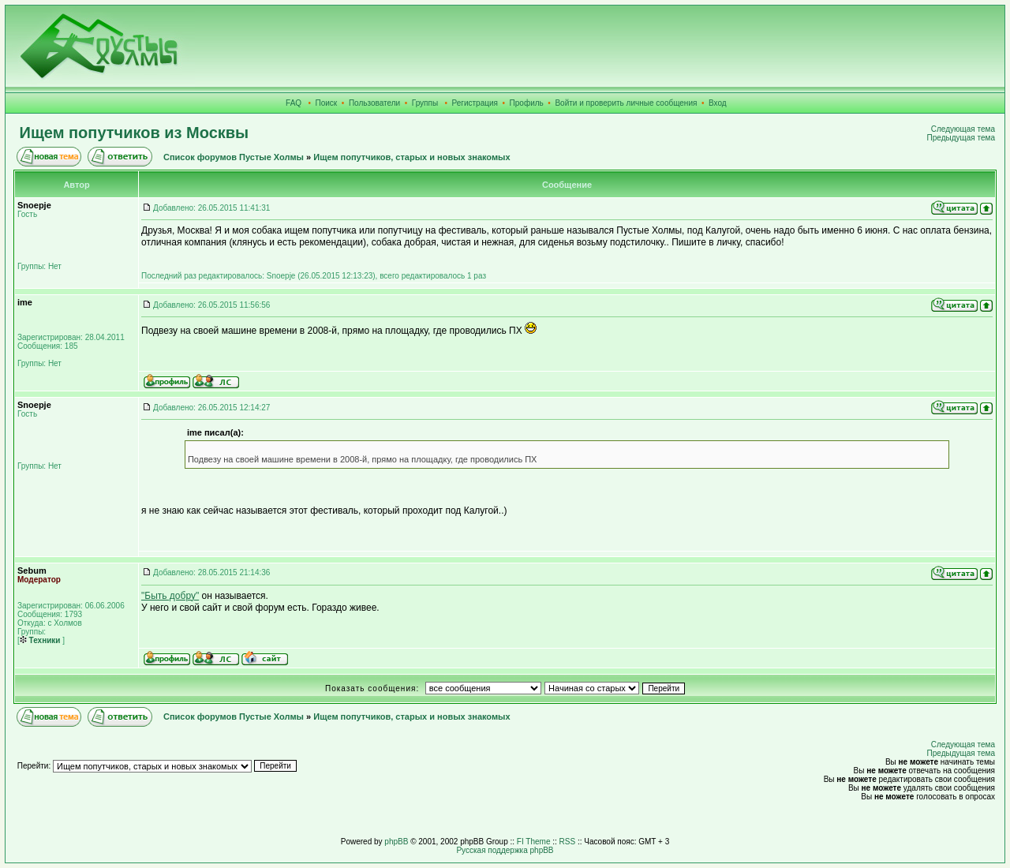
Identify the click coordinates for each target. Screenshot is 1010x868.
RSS (567, 841)
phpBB (396, 841)
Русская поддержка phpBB (504, 850)
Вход (718, 103)
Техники (40, 640)
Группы (425, 103)
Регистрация (475, 103)
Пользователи (374, 103)
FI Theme (534, 841)
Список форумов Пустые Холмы (233, 157)
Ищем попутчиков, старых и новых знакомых (411, 157)
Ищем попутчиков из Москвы (134, 132)
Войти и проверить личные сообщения (626, 103)
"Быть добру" (170, 595)
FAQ (293, 103)
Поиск (327, 103)
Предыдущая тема (961, 137)
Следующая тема (963, 129)
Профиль (527, 103)
